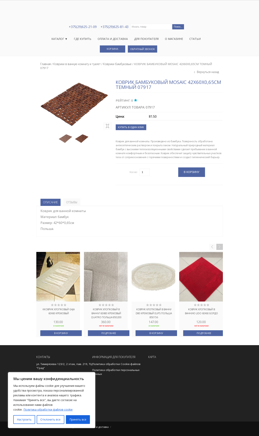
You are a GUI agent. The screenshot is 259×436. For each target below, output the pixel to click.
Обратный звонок (142, 49)
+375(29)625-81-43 (114, 27)
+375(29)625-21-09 (83, 27)
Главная (45, 64)
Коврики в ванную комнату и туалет (77, 64)
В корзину (61, 333)
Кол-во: (134, 172)
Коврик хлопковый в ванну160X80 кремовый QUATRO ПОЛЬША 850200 (106, 313)
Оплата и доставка (113, 39)
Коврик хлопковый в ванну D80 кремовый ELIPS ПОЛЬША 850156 (154, 313)
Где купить (82, 39)
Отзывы (71, 202)
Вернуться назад (207, 72)
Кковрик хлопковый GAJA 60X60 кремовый (59, 311)
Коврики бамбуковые (117, 64)
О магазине (174, 39)
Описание (50, 202)
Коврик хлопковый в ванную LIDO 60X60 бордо (201, 311)
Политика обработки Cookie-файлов (116, 364)
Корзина (112, 49)
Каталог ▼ (59, 39)
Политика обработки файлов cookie (48, 409)
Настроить (24, 419)
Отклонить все (50, 419)
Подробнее (108, 333)
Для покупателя (146, 39)
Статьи (195, 39)
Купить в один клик (131, 127)
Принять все (77, 419)
